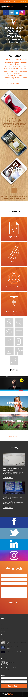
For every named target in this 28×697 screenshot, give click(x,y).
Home (2, 622)
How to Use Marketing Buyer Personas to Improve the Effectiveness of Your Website (14, 652)
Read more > (8, 477)
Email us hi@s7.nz (21, 1)
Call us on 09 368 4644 (9, 1)
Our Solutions (4, 628)
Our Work (3, 631)
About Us (3, 625)
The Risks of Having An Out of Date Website (12, 647)
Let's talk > (14, 603)
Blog (2, 634)
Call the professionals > (14, 83)
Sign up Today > (14, 686)
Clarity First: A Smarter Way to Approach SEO (13, 642)
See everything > (14, 436)
